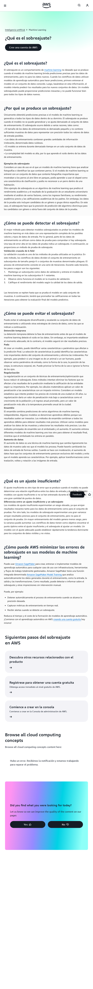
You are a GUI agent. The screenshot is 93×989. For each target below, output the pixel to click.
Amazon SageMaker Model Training (44, 574)
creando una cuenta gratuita (67, 619)
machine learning (52, 69)
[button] (23, 47)
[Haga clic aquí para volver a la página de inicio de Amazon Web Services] (46, 5)
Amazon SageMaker (25, 563)
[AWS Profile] (87, 6)
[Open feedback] (89, 494)
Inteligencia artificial (15, 29)
